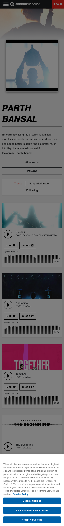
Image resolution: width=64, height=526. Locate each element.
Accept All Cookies (32, 520)
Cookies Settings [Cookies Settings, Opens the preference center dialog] (32, 501)
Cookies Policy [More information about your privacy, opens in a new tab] (20, 494)
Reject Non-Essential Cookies (32, 510)
